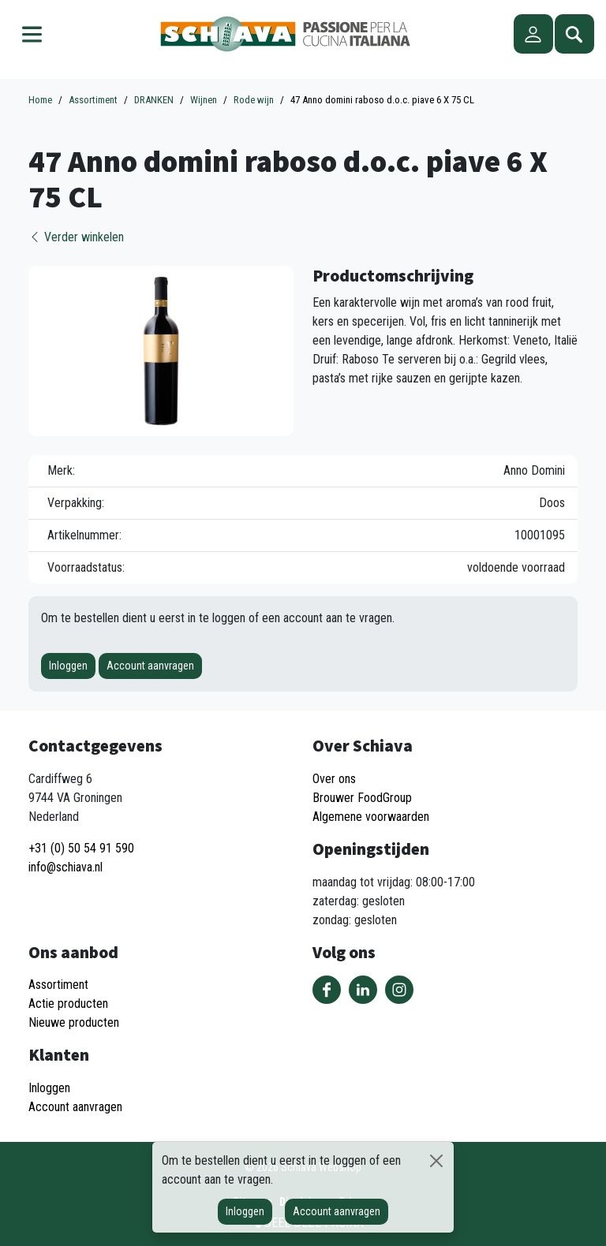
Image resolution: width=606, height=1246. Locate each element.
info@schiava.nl (65, 867)
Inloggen (68, 665)
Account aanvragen (150, 665)
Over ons (334, 778)
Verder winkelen (76, 236)
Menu (31, 34)
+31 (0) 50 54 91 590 (81, 848)
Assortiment (58, 984)
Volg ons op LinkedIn (363, 990)
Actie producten (68, 1003)
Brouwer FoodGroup (362, 797)
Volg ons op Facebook (326, 990)
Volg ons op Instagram (399, 990)
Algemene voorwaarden (370, 816)
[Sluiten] (436, 1160)
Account (533, 34)
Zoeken (574, 34)
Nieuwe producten (73, 1022)
